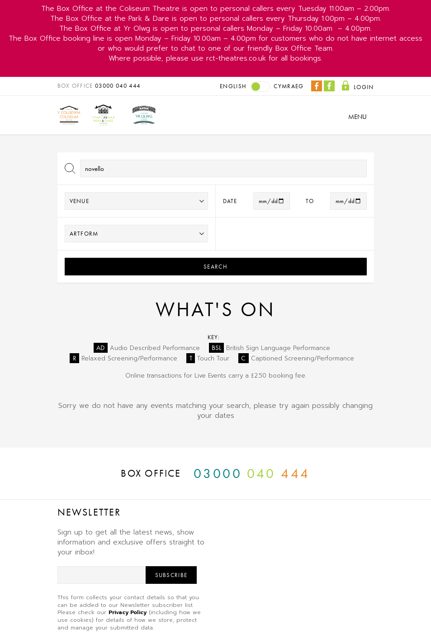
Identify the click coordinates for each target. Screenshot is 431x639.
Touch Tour (207, 358)
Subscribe (171, 575)
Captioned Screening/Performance (296, 358)
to (310, 201)
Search (215, 266)
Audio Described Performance (147, 348)
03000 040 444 (117, 86)
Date (230, 201)
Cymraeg (288, 86)
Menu (357, 116)
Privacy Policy (128, 612)
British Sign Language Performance (270, 348)
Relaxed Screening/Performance (123, 358)
